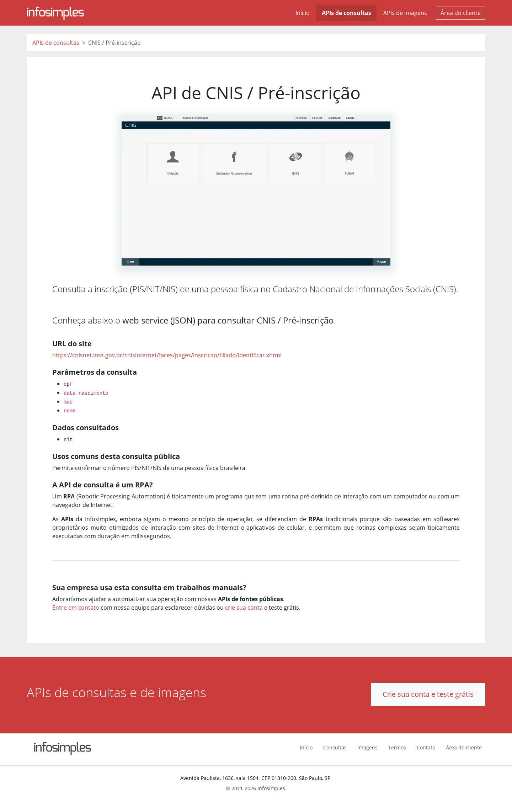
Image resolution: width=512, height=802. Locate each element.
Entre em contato (75, 607)
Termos (397, 747)
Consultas (335, 747)
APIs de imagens (405, 13)
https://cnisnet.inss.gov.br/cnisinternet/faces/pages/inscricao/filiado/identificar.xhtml (167, 355)
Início (302, 13)
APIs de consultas (346, 13)
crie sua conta (244, 607)
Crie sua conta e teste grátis (428, 694)
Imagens (367, 747)
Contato (426, 747)
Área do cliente (461, 13)
